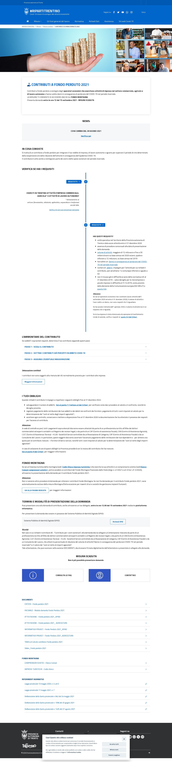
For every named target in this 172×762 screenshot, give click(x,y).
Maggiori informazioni (33, 381)
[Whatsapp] (122, 12)
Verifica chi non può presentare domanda (64, 209)
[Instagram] (126, 12)
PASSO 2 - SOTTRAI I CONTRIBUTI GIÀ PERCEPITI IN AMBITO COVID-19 (55, 353)
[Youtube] (117, 12)
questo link (101, 289)
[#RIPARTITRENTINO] (27, 12)
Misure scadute (48, 26)
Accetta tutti (114, 744)
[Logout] (149, 757)
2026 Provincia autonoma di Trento (32, 757)
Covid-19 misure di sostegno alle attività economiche (49, 14)
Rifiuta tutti (114, 750)
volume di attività (104, 252)
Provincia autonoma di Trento (33, 2)
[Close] (124, 739)
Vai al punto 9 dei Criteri (33, 451)
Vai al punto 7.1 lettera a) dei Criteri (72, 404)
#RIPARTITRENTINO (45, 11)
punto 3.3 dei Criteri (129, 317)
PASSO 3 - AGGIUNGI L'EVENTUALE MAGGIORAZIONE (47, 359)
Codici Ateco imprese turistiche (76, 466)
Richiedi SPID (118, 521)
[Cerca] (145, 12)
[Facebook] (109, 12)
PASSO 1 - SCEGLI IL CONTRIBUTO (39, 346)
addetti (110, 267)
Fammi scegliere (114, 755)
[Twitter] (113, 12)
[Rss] (138, 740)
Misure (38, 26)
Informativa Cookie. (74, 752)
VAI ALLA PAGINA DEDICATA (35, 490)
